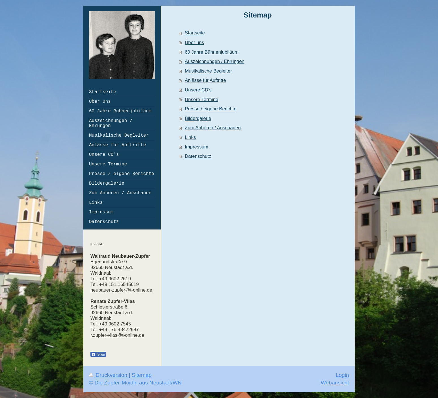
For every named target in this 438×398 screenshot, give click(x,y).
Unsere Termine (201, 99)
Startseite (195, 33)
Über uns (194, 42)
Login (342, 375)
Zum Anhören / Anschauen (213, 127)
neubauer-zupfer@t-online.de (121, 290)
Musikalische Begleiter (208, 71)
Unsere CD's (198, 90)
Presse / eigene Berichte (211, 108)
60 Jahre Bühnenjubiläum (211, 52)
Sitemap (141, 375)
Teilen (98, 355)
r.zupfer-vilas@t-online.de (117, 335)
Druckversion (109, 375)
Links (190, 137)
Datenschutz (198, 156)
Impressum (196, 147)
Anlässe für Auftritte (205, 80)
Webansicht (335, 383)
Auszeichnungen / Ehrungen (214, 61)
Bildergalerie (198, 118)
